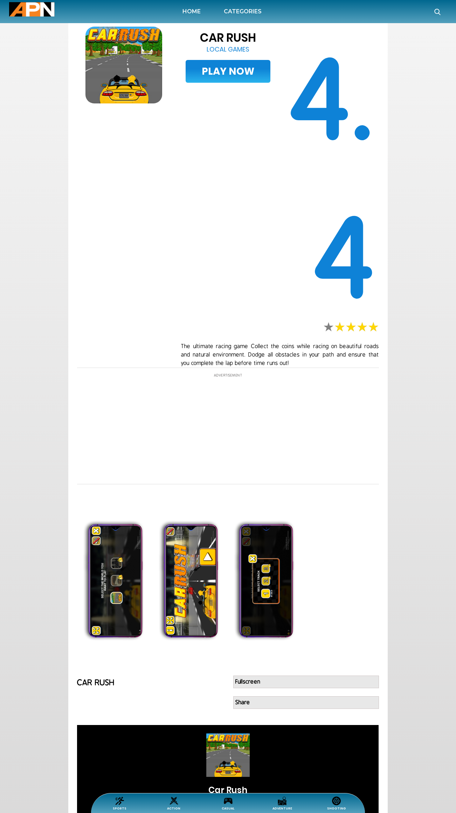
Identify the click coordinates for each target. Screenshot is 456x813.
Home (192, 11)
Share (242, 702)
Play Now (228, 71)
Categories (243, 11)
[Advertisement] (37, 236)
